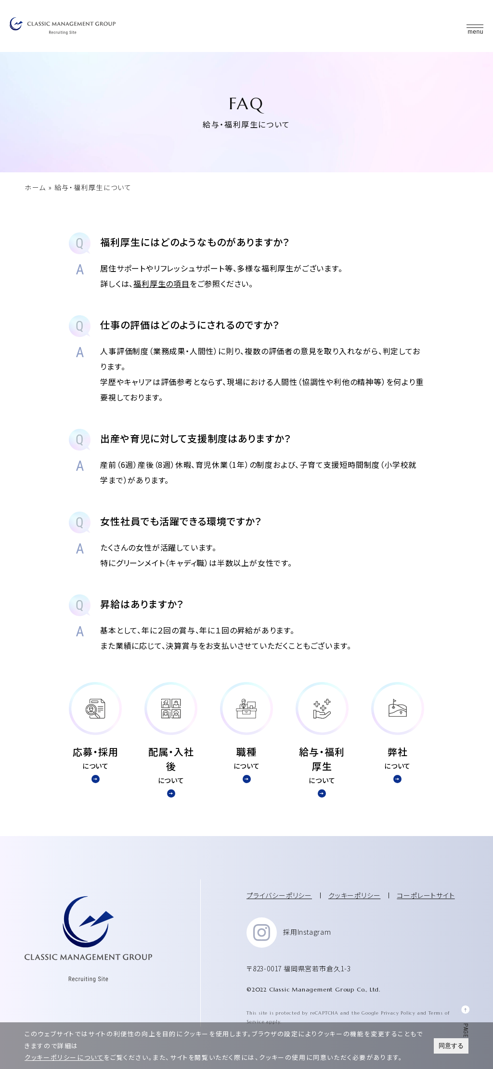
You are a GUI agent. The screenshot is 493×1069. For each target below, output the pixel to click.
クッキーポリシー (354, 894)
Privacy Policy (398, 1012)
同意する (451, 1045)
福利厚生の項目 (161, 283)
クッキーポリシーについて (64, 1057)
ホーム (35, 187)
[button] (475, 26)
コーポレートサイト (425, 894)
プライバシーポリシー (279, 894)
